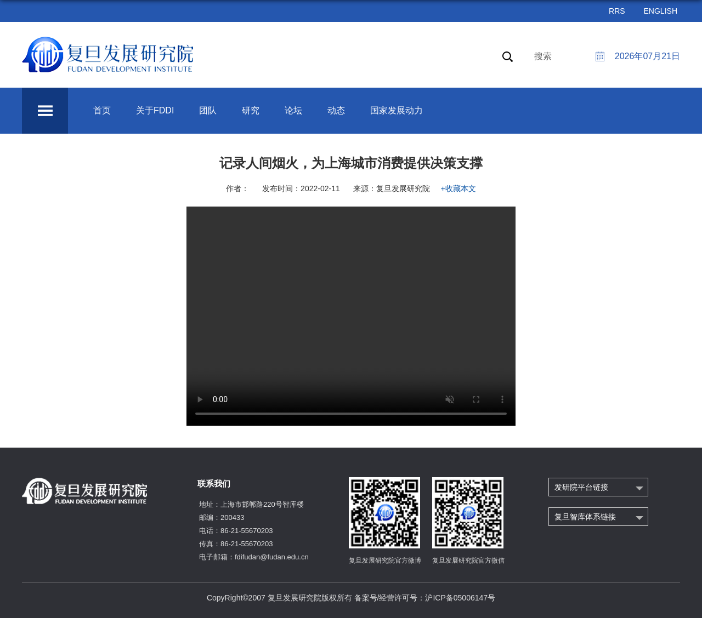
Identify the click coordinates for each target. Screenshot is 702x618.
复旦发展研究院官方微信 (468, 560)
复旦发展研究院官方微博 (385, 560)
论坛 (293, 110)
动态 (336, 110)
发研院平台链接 (581, 487)
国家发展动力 (396, 110)
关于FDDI (155, 110)
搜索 (543, 56)
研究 (250, 110)
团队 (208, 110)
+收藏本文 (458, 188)
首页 (102, 110)
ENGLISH (660, 11)
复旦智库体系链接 (585, 516)
